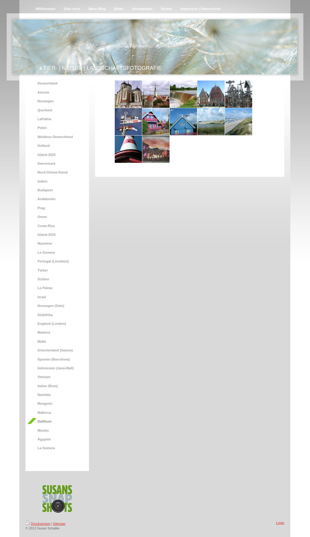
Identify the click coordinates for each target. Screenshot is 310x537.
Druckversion (37, 523)
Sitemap (59, 523)
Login (280, 523)
